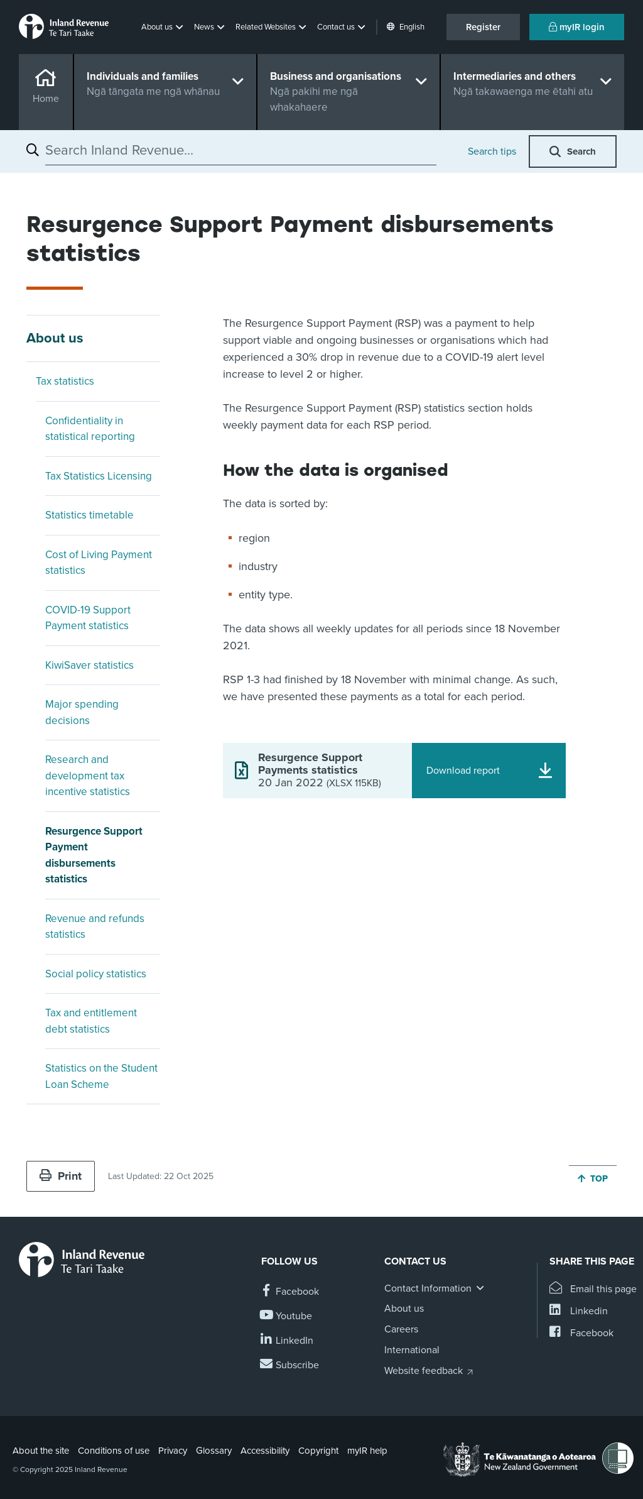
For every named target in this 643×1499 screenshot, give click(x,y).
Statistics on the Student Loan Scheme (101, 1076)
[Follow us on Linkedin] (287, 1341)
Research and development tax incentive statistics (87, 775)
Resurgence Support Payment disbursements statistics (94, 855)
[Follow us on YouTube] (286, 1316)
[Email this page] (593, 1289)
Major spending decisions (82, 712)
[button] (163, 27)
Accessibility (264, 1450)
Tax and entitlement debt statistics (91, 1021)
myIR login (577, 27)
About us (55, 338)
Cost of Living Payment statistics (98, 563)
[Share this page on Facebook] (581, 1333)
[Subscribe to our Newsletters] (290, 1365)
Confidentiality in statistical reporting (90, 429)
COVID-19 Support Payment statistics (88, 618)
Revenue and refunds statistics (94, 927)
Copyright (318, 1450)
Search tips (492, 151)
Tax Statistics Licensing (98, 476)
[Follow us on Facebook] (290, 1292)
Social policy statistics (95, 973)
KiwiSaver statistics (89, 665)
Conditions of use (113, 1450)
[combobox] (240, 150)
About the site (41, 1450)
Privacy (172, 1450)
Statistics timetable (89, 515)
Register (483, 27)
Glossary (214, 1450)
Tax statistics (65, 381)
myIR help (367, 1450)
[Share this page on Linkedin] (578, 1311)
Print (61, 1176)
